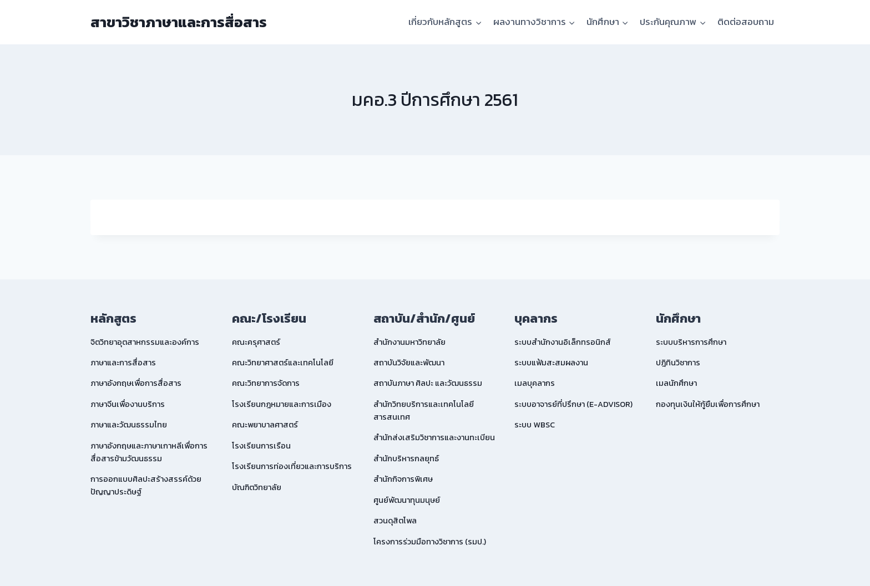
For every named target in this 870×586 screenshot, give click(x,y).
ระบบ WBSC (534, 425)
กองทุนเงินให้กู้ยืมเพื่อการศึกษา (708, 404)
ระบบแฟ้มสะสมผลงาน (551, 362)
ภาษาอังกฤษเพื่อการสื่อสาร (135, 383)
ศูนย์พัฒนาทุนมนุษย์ (406, 500)
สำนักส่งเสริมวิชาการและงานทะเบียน (434, 437)
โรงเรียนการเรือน (261, 446)
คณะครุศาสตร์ (256, 342)
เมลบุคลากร (534, 383)
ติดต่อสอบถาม (745, 21)
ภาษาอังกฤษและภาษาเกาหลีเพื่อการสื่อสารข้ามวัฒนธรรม (149, 452)
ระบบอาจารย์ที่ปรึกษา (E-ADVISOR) (573, 404)
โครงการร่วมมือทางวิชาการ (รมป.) (429, 542)
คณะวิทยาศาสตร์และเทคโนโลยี (282, 362)
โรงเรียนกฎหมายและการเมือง (281, 404)
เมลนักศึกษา (676, 383)
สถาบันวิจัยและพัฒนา (408, 362)
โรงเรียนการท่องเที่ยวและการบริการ (292, 466)
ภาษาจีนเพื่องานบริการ (127, 404)
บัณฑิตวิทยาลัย (256, 487)
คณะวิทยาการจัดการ (266, 383)
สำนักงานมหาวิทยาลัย (409, 342)
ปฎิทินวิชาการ (678, 362)
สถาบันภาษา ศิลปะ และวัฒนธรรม (427, 383)
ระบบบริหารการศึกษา (691, 342)
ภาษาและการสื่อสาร (123, 362)
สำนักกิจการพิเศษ (403, 479)
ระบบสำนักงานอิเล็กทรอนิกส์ (562, 342)
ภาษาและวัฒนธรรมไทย (128, 425)
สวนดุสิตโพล (395, 520)
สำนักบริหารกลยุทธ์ (406, 458)
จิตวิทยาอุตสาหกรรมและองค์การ (144, 342)
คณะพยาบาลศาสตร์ (265, 425)
